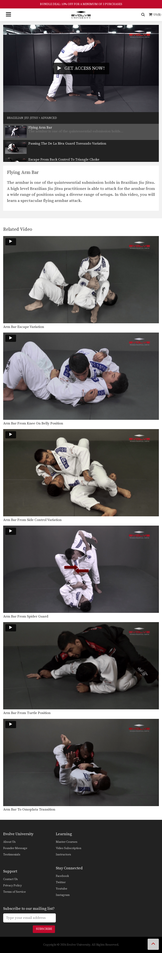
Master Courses (66, 842)
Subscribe (44, 929)
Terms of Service (14, 892)
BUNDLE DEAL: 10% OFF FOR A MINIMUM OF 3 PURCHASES (81, 4)
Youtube (61, 889)
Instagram (63, 895)
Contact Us (10, 879)
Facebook (62, 876)
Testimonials (11, 854)
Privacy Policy (12, 885)
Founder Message (15, 848)
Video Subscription (68, 848)
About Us (9, 842)
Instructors (63, 854)
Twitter (61, 882)
